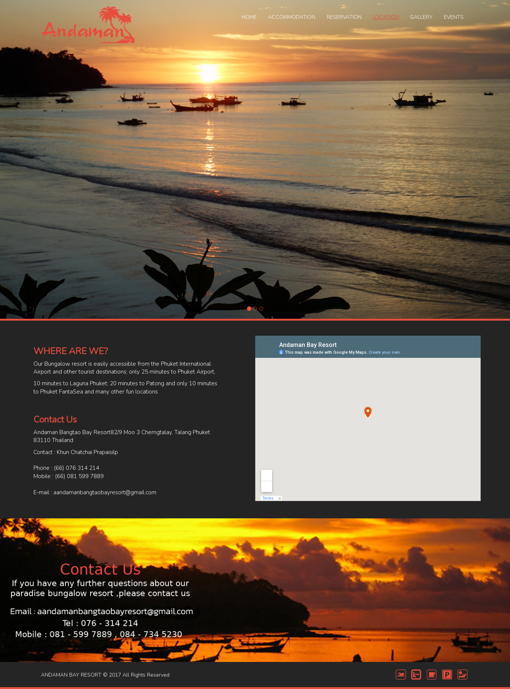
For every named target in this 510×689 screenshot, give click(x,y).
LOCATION (386, 17)
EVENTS (454, 17)
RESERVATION (344, 17)
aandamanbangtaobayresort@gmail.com (104, 492)
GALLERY (421, 17)
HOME (249, 17)
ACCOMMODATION (291, 17)
